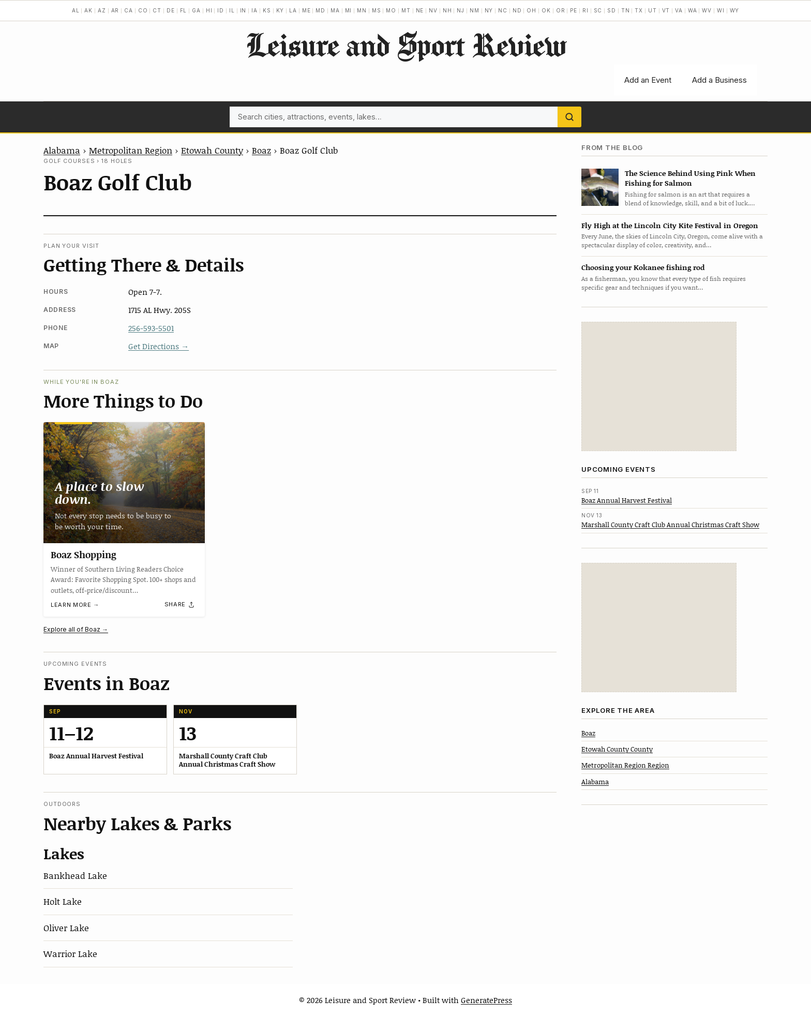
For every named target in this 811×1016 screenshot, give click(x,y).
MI (348, 10)
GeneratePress (486, 1000)
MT (406, 10)
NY (489, 10)
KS (267, 10)
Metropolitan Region (130, 150)
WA (692, 10)
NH (447, 10)
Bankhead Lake (75, 875)
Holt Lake (62, 901)
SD (611, 10)
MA (335, 10)
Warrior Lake (70, 953)
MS (376, 10)
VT (666, 10)
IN (243, 10)
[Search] (569, 117)
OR (560, 10)
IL (232, 10)
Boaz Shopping (83, 554)
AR (115, 10)
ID (220, 10)
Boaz (261, 150)
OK (546, 10)
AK (88, 10)
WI (721, 10)
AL (76, 10)
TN (625, 10)
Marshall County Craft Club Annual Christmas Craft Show (670, 524)
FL (183, 10)
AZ (102, 10)
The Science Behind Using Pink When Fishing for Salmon (690, 178)
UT (652, 10)
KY (280, 10)
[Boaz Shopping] (124, 482)
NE (420, 10)
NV (433, 10)
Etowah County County (617, 749)
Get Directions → (158, 346)
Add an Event (647, 80)
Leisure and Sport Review (406, 44)
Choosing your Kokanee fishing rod (642, 267)
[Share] (180, 604)
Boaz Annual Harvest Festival (626, 500)
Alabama (61, 150)
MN (362, 10)
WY (735, 10)
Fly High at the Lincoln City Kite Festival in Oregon (669, 225)
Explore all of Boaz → (75, 629)
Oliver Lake (66, 927)
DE (171, 10)
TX (639, 10)
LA (293, 10)
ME (306, 10)
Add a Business (719, 80)
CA (128, 10)
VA (679, 10)
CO (143, 10)
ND (517, 10)
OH (531, 10)
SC (598, 10)
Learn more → (75, 605)
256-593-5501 (151, 328)
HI (209, 10)
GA (196, 10)
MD (320, 10)
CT (157, 10)
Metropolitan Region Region (625, 765)
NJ (460, 10)
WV (707, 10)
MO (391, 10)
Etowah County (212, 150)
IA (254, 10)
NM (474, 10)
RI (585, 10)
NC (502, 10)
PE (573, 10)
